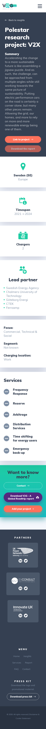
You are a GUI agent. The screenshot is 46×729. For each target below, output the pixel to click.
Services (16, 662)
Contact (26, 669)
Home (16, 656)
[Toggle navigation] (40, 6)
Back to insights (15, 20)
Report (28, 662)
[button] (23, 139)
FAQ (16, 669)
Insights (27, 656)
